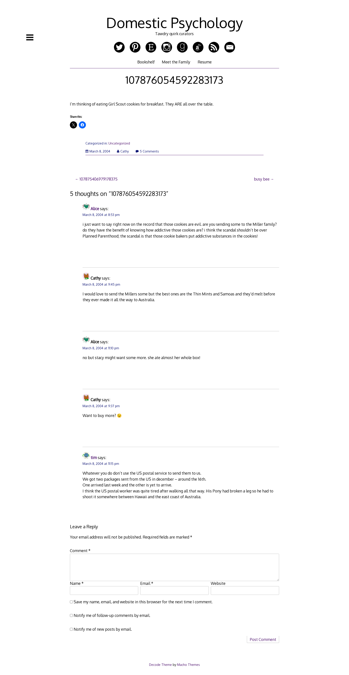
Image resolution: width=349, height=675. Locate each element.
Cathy (123, 151)
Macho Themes (188, 665)
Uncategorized (119, 143)
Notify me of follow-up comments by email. (112, 615)
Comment (80, 550)
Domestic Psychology (174, 22)
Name (77, 583)
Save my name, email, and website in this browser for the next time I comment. (143, 601)
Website (218, 583)
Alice (95, 208)
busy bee (262, 179)
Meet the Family (176, 61)
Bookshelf (146, 61)
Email (146, 583)
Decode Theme (160, 665)
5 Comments (147, 151)
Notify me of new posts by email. (103, 629)
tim (94, 457)
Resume (205, 61)
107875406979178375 (98, 179)
